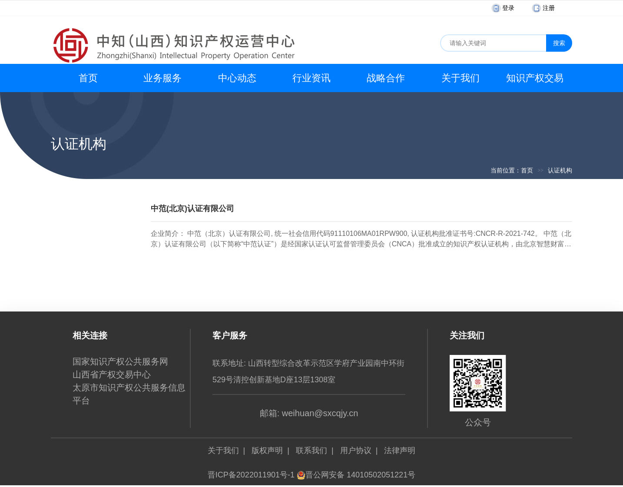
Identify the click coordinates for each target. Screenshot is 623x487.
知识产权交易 (534, 78)
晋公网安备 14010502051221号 (356, 474)
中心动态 (237, 78)
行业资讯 (311, 78)
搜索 (559, 43)
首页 (88, 78)
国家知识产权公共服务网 (120, 361)
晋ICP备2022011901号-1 (251, 474)
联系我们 (311, 450)
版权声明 (267, 450)
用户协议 (355, 450)
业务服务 (162, 78)
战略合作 (386, 78)
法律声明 (399, 450)
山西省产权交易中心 (112, 374)
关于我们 (460, 78)
